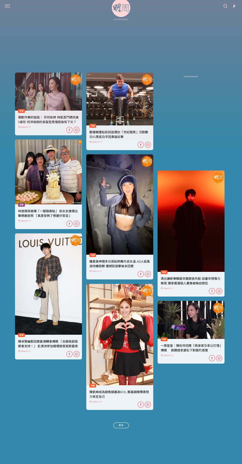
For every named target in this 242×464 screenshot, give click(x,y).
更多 (121, 425)
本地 (93, 255)
